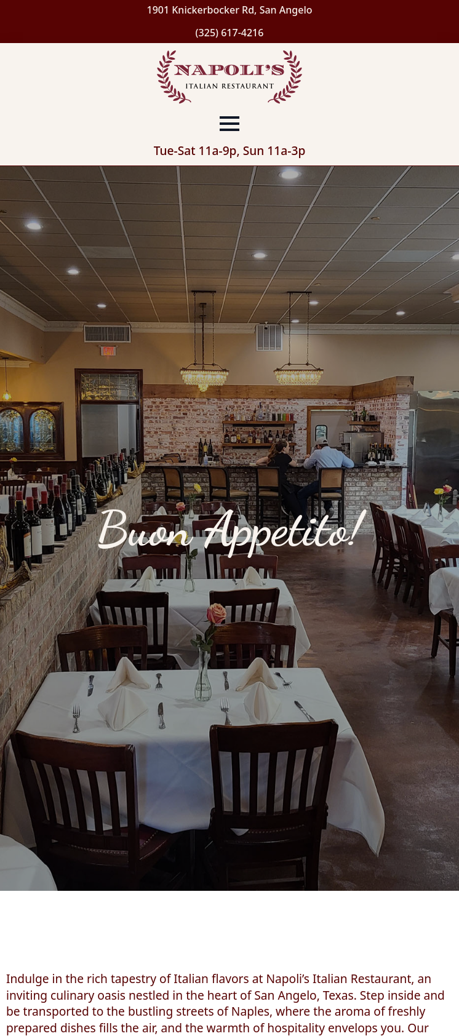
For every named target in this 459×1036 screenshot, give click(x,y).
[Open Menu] (229, 123)
